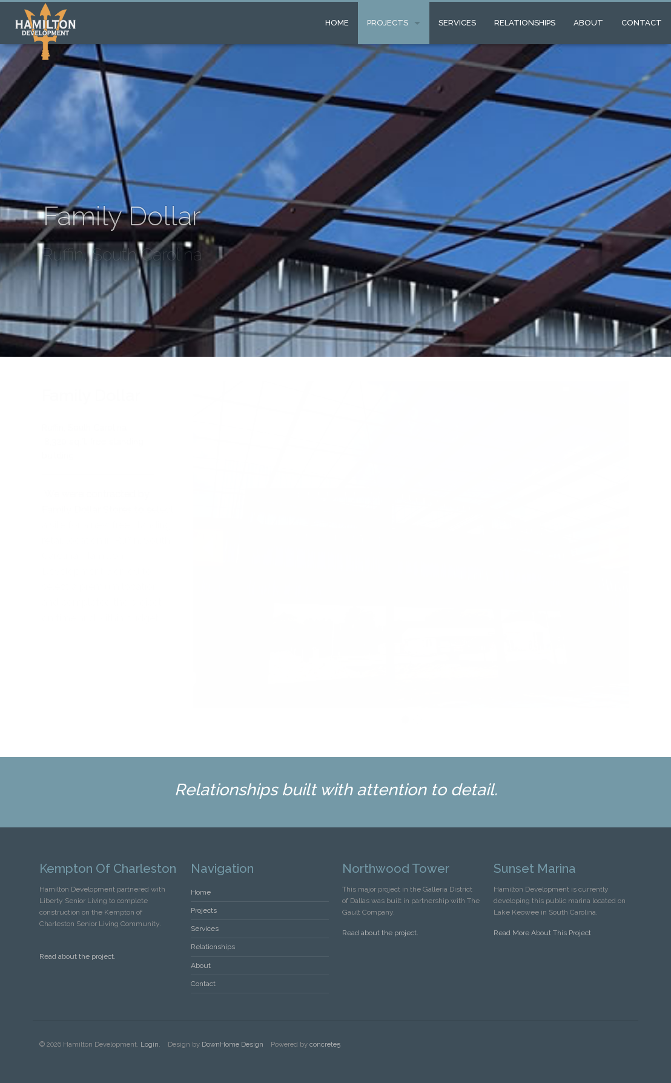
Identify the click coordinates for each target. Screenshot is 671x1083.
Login (149, 1044)
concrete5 (324, 1044)
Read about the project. (77, 956)
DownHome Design (232, 1044)
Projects (387, 22)
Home (337, 22)
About (588, 22)
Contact (641, 22)
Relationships (524, 22)
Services (457, 22)
